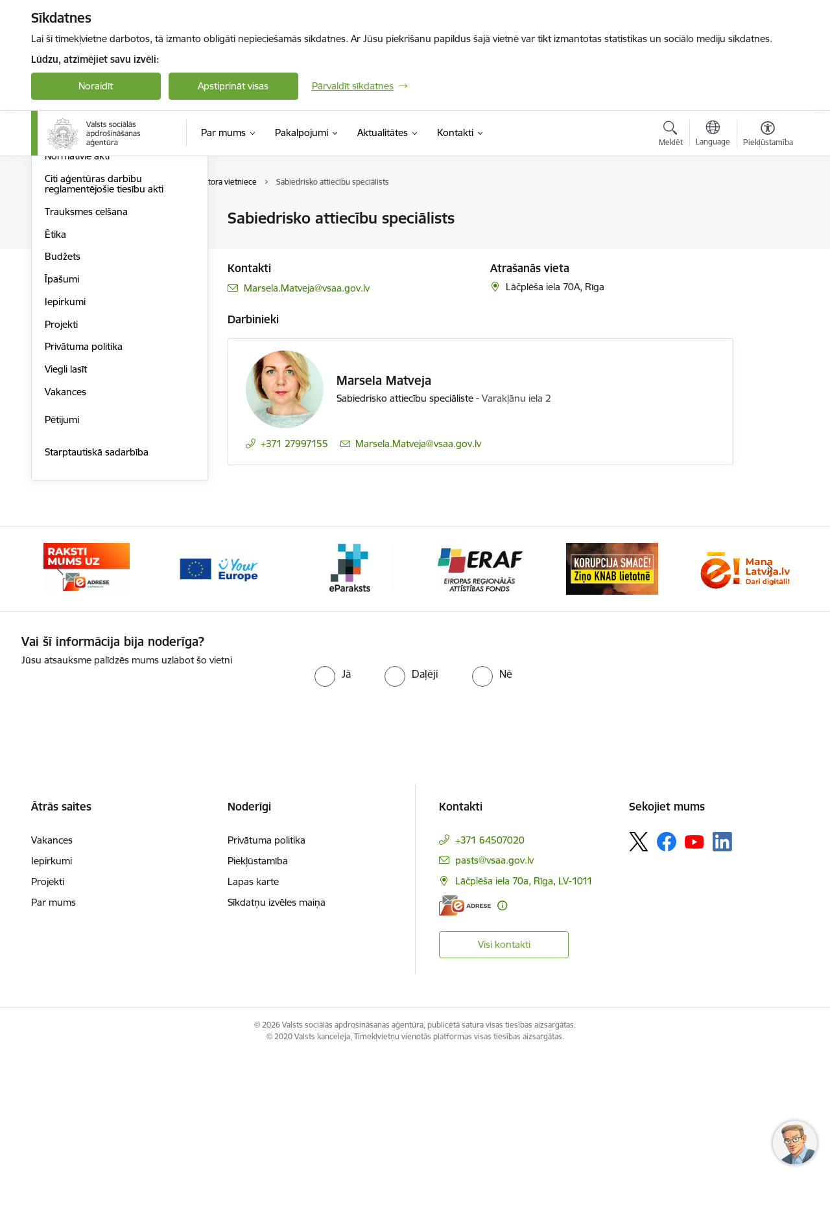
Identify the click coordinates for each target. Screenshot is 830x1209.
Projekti (61, 477)
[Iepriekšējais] (61, 722)
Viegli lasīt (66, 522)
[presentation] (129, 846)
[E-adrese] (465, 1057)
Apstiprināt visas (233, 86)
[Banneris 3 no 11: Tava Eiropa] (218, 721)
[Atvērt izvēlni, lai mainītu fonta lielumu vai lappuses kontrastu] (768, 135)
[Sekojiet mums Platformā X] (638, 994)
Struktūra (65, 219)
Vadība (60, 241)
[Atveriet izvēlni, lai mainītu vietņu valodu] (713, 135)
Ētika (55, 387)
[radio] (332, 827)
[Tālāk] (769, 722)
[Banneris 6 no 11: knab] (612, 721)
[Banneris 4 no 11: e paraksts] (349, 721)
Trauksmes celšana (86, 364)
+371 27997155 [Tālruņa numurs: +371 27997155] (294, 443)
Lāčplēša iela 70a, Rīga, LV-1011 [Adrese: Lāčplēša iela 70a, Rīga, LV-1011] (524, 1034)
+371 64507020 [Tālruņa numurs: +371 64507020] (490, 993)
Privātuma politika (84, 499)
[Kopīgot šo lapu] (767, 245)
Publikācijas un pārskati (96, 287)
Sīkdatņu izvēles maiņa (277, 1055)
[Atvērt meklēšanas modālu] (670, 135)
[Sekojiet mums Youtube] (694, 994)
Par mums (53, 1055)
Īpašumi (62, 432)
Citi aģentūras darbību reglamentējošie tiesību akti (104, 336)
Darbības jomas (79, 264)
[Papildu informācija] (502, 1058)
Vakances (65, 544)
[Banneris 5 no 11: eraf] (480, 721)
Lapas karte (253, 1034)
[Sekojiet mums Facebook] (666, 994)
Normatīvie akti (77, 309)
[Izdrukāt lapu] (767, 213)
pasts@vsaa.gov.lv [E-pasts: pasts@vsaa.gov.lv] (494, 1013)
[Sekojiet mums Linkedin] (722, 994)
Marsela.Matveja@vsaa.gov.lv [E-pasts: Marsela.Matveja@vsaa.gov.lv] (307, 288)
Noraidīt (95, 86)
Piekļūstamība (258, 1014)
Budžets (62, 409)
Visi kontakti (504, 1096)
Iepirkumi (65, 454)
